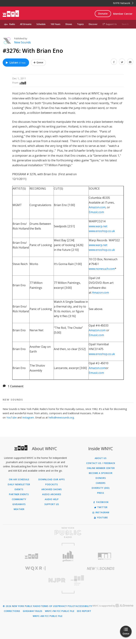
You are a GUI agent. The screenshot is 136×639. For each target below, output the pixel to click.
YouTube (11, 417)
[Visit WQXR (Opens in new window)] (35, 568)
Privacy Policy (67, 606)
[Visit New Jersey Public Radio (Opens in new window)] (35, 580)
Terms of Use (49, 606)
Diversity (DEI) (101, 488)
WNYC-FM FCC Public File (59, 611)
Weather (19, 509)
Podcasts (51, 484)
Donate (102, 13)
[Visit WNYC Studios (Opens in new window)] (104, 556)
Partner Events (19, 494)
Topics (80, 24)
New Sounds (22, 42)
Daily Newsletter (19, 484)
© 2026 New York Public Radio (22, 606)
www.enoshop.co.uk (102, 231)
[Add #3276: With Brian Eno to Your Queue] (38, 62)
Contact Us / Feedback (100, 463)
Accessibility (84, 606)
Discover (93, 24)
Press (100, 493)
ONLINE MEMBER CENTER (101, 468)
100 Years (55, 24)
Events (19, 489)
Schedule (41, 24)
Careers (101, 483)
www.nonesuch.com (102, 269)
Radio (12, 24)
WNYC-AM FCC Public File (48, 616)
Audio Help (52, 499)
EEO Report (84, 611)
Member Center (122, 13)
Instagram (28, 417)
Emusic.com (96, 212)
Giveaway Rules (32, 611)
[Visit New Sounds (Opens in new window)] (100, 568)
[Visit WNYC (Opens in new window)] (31, 556)
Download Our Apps (51, 479)
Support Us (110, 24)
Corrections (12, 611)
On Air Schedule (19, 479)
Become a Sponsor (100, 473)
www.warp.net (98, 226)
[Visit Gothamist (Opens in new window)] (68, 556)
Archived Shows (51, 489)
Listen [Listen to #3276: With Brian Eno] (15, 62)
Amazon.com (97, 207)
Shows (68, 24)
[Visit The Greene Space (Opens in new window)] (100, 580)
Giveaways (19, 504)
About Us (101, 458)
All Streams (26, 24)
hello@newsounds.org (61, 417)
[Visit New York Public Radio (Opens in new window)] (68, 532)
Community (19, 499)
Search (125, 24)
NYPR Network (123, 3)
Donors (101, 478)
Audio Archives (51, 494)
